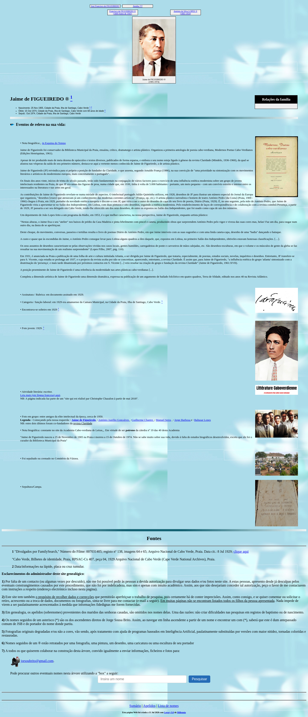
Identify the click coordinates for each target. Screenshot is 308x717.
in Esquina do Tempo (54, 143)
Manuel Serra (163, 420)
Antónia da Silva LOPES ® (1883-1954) (185, 12)
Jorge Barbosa (182, 420)
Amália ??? (137, 6)
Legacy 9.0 (169, 712)
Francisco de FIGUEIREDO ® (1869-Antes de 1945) (122, 12)
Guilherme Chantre (143, 420)
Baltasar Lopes (202, 420)
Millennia (181, 712)
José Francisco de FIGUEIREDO (105, 6)
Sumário (135, 706)
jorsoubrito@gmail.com (31, 661)
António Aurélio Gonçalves (114, 420)
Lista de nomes (168, 706)
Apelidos (149, 706)
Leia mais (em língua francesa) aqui (40, 395)
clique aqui (241, 551)
